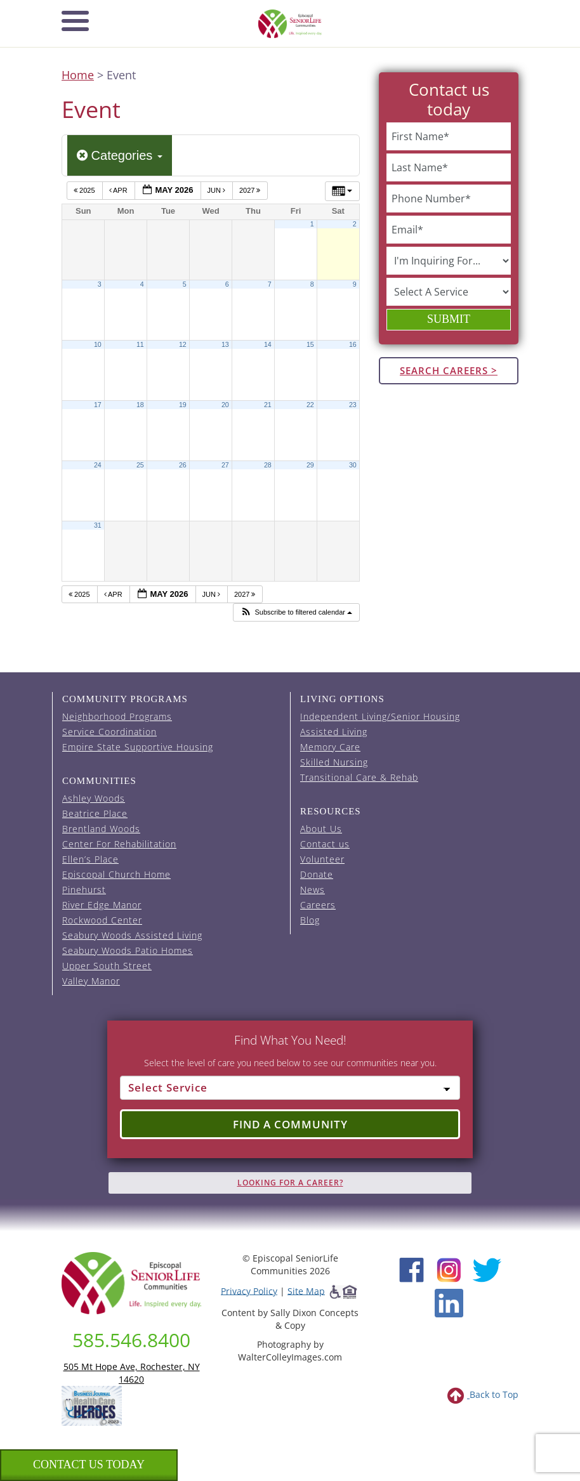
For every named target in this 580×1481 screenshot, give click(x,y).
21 (268, 404)
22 (310, 404)
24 (98, 465)
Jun (218, 190)
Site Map (306, 1290)
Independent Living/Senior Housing (380, 716)
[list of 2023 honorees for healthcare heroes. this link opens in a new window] (92, 1405)
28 (268, 465)
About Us (321, 829)
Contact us (325, 844)
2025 (85, 190)
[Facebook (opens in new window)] (411, 1268)
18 (140, 404)
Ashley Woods (93, 798)
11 (140, 344)
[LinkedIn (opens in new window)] (449, 1302)
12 (183, 344)
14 (268, 344)
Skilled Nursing (334, 762)
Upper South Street (107, 966)
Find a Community (290, 1124)
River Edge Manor (102, 905)
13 (225, 344)
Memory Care (330, 747)
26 (183, 465)
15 (310, 344)
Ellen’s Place (90, 859)
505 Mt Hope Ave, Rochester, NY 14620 (131, 1372)
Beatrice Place (95, 813)
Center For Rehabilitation (119, 844)
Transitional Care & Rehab (359, 777)
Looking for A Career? (290, 1182)
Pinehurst (84, 890)
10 (98, 344)
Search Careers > (449, 370)
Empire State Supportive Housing (137, 747)
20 (225, 404)
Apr (119, 190)
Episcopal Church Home (116, 874)
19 (183, 404)
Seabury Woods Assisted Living (132, 935)
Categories (119, 155)
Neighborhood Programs (117, 716)
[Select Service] (290, 1088)
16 (353, 344)
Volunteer (322, 859)
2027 (251, 190)
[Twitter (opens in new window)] (486, 1268)
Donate (316, 874)
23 (353, 404)
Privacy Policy (249, 1290)
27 (225, 465)
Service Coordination (109, 732)
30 (353, 465)
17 (98, 404)
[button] (296, 612)
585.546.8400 (131, 1340)
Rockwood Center (102, 920)
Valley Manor (91, 981)
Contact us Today (89, 1464)
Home (78, 74)
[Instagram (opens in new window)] (449, 1268)
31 (98, 525)
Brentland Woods (101, 829)
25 (140, 465)
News (312, 890)
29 (310, 465)
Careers (318, 905)
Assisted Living (333, 732)
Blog (310, 920)
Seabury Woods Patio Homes (127, 950)
